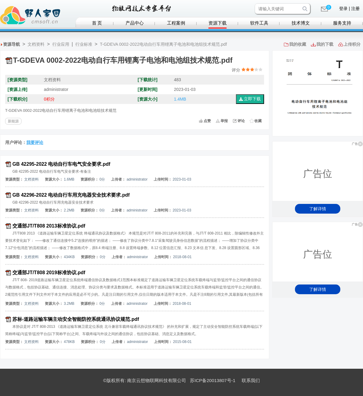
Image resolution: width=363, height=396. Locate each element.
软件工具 (259, 23)
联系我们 (251, 380)
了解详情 (317, 208)
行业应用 (60, 44)
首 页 (97, 23)
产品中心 (135, 23)
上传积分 (352, 44)
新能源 (13, 121)
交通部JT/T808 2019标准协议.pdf (48, 272)
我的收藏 (297, 44)
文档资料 (36, 44)
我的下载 (324, 44)
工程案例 (176, 23)
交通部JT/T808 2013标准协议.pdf (48, 225)
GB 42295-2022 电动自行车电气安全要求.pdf (61, 164)
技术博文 (301, 23)
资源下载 (217, 23)
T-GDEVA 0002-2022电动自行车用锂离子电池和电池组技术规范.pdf (163, 44)
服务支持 (342, 23)
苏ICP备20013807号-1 (212, 380)
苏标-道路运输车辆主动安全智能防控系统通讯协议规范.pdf (75, 319)
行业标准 (83, 44)
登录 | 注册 (349, 8)
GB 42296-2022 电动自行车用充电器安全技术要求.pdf (71, 195)
